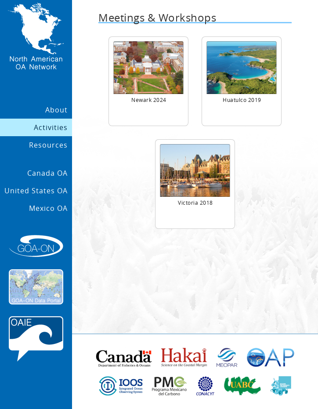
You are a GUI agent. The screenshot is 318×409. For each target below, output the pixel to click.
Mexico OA (48, 208)
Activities (51, 127)
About (56, 110)
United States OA (36, 190)
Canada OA (47, 173)
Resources (48, 145)
